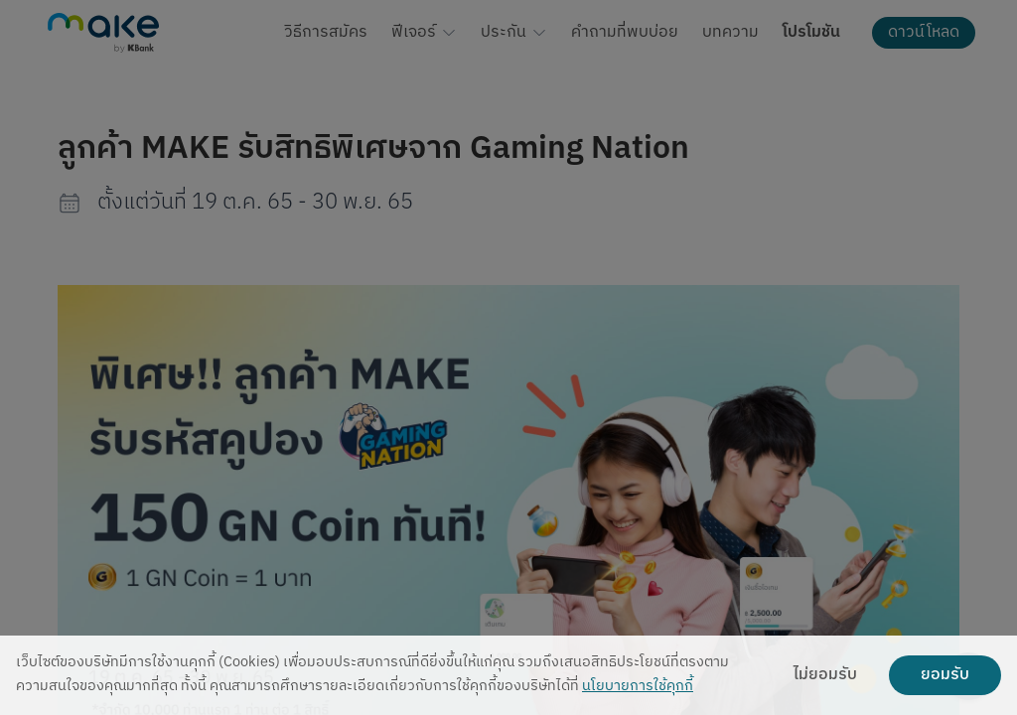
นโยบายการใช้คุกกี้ (637, 686)
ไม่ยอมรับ (825, 675)
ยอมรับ (945, 675)
